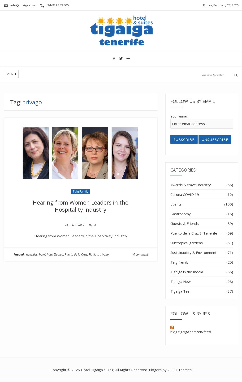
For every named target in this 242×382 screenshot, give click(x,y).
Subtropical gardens (186, 242)
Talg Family (80, 191)
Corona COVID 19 (184, 194)
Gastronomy (180, 213)
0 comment (140, 254)
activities (32, 254)
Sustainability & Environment (193, 252)
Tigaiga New (180, 281)
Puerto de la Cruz (76, 254)
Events (176, 204)
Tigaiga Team (181, 291)
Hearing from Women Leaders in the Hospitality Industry (80, 205)
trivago (104, 254)
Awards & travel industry (190, 184)
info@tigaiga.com (19, 5)
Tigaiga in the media (186, 271)
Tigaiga (93, 254)
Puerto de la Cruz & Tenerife (193, 233)
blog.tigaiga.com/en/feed (190, 330)
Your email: (179, 116)
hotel (42, 254)
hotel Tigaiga (55, 254)
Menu (11, 74)
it (95, 225)
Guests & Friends (184, 223)
